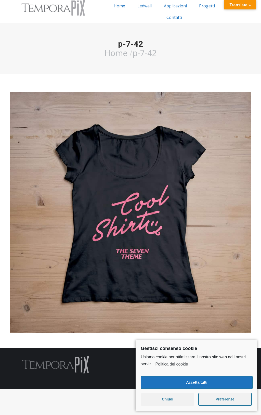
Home (116, 52)
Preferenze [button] (225, 399)
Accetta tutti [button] (196, 382)
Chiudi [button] (167, 399)
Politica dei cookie (171, 364)
